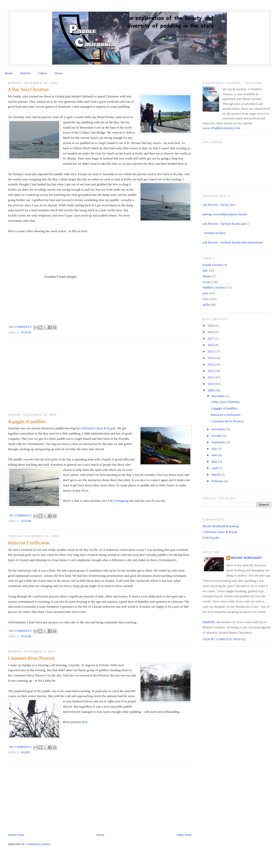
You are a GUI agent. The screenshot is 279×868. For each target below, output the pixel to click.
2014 (211, 358)
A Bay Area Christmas (28, 89)
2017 (211, 338)
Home (9, 73)
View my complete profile (224, 639)
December (218, 396)
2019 (211, 332)
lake (205, 270)
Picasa (155, 501)
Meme (207, 276)
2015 (211, 351)
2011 (211, 377)
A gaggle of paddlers (27, 421)
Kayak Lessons (212, 265)
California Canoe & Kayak (98, 428)
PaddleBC (209, 622)
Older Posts (183, 835)
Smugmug (122, 501)
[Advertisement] (45, 377)
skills (206, 304)
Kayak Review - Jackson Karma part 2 (224, 223)
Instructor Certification (29, 542)
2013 (211, 364)
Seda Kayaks (211, 537)
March (216, 474)
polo (205, 293)
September (218, 442)
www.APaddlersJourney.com (221, 128)
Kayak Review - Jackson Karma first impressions (231, 242)
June (214, 455)
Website (25, 73)
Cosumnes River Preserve (31, 658)
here (84, 722)
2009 (211, 390)
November (218, 429)
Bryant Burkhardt (247, 558)
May (214, 461)
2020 (211, 325)
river (25, 752)
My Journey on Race (212, 233)
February (217, 481)
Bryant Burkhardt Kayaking (221, 526)
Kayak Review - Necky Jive (217, 205)
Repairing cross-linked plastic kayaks (223, 214)
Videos (42, 73)
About (58, 73)
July (214, 448)
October (217, 435)
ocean (26, 332)
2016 (211, 345)
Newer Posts (16, 835)
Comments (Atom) (38, 844)
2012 (211, 371)
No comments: (21, 327)
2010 (211, 384)
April (215, 468)
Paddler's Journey (214, 287)
